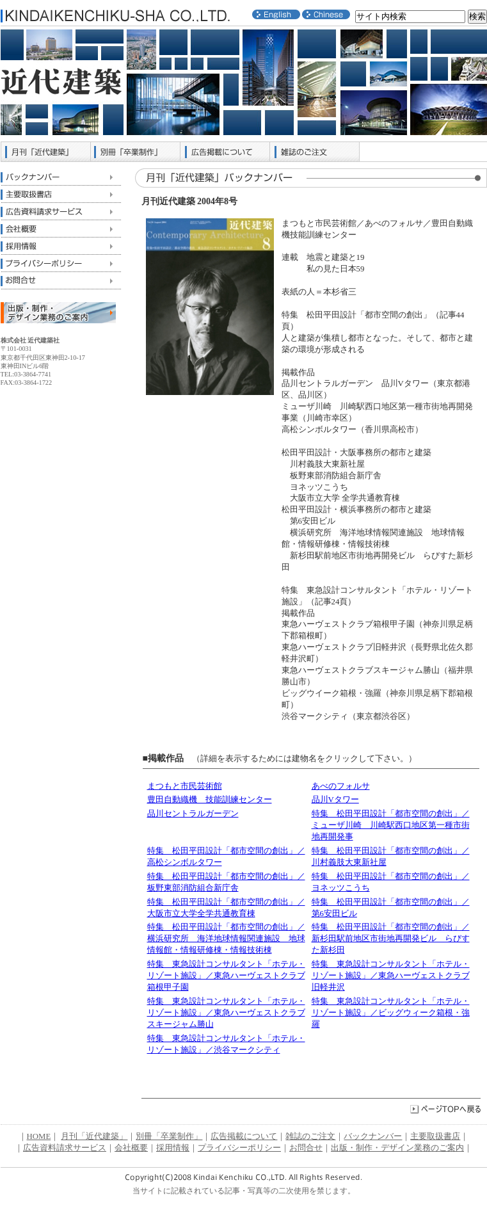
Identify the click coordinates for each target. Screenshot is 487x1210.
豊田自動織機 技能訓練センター (209, 799)
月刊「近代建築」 (46, 151)
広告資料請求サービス (61, 211)
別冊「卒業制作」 (135, 151)
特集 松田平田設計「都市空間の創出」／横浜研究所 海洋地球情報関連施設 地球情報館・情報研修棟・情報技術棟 (226, 939)
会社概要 (61, 229)
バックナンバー (61, 177)
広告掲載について (225, 151)
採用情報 (61, 246)
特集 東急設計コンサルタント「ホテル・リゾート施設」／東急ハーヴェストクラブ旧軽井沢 (391, 976)
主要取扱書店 (61, 194)
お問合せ (61, 280)
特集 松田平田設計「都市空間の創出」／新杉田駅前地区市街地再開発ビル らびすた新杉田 (391, 939)
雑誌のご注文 (315, 151)
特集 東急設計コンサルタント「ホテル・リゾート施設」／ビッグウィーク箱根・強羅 (391, 1013)
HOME (39, 1136)
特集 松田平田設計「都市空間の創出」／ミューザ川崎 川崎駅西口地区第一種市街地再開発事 (391, 825)
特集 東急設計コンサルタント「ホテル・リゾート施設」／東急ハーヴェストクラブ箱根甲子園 (226, 976)
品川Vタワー (335, 799)
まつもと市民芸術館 (184, 786)
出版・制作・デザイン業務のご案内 (397, 1147)
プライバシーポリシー (61, 263)
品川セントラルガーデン (193, 813)
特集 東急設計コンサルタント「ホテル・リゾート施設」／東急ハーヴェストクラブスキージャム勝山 (226, 1013)
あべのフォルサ (341, 786)
